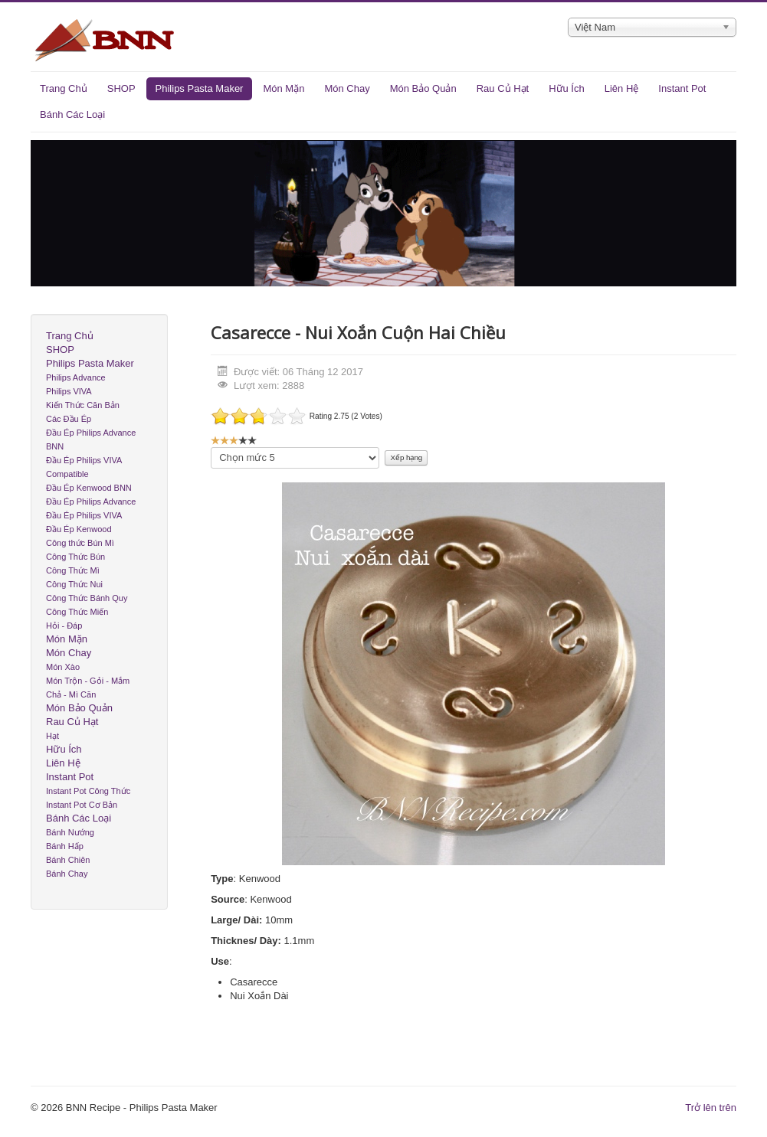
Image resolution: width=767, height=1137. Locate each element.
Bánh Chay (66, 873)
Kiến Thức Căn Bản (83, 405)
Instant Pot (682, 88)
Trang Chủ (63, 88)
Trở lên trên (710, 1107)
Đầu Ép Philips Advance (91, 501)
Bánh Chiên (68, 859)
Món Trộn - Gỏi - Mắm (87, 680)
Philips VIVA (69, 391)
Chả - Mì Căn (71, 694)
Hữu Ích (567, 88)
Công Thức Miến (77, 611)
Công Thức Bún (75, 556)
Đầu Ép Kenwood (79, 529)
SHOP (121, 88)
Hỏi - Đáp (64, 625)
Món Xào (63, 666)
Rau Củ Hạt (503, 88)
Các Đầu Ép (68, 418)
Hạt (52, 735)
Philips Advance (76, 377)
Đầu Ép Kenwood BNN (89, 487)
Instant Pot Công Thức (88, 791)
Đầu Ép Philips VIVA (84, 515)
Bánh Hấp (65, 846)
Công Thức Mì (73, 570)
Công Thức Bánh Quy (86, 598)
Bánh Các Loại (72, 114)
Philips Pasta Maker (200, 88)
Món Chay (346, 88)
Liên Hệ (622, 88)
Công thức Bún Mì (80, 542)
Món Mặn (283, 88)
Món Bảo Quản (423, 88)
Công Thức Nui (74, 584)
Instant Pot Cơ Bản (81, 804)
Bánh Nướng (70, 832)
